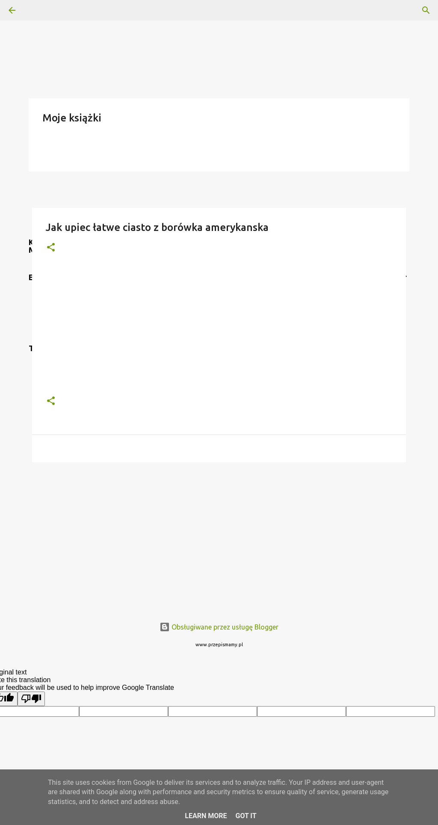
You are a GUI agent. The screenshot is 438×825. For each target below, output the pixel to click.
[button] (51, 248)
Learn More (206, 816)
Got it (245, 816)
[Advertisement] (219, 535)
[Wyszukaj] (36, 10)
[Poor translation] (31, 699)
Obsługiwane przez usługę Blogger (219, 627)
